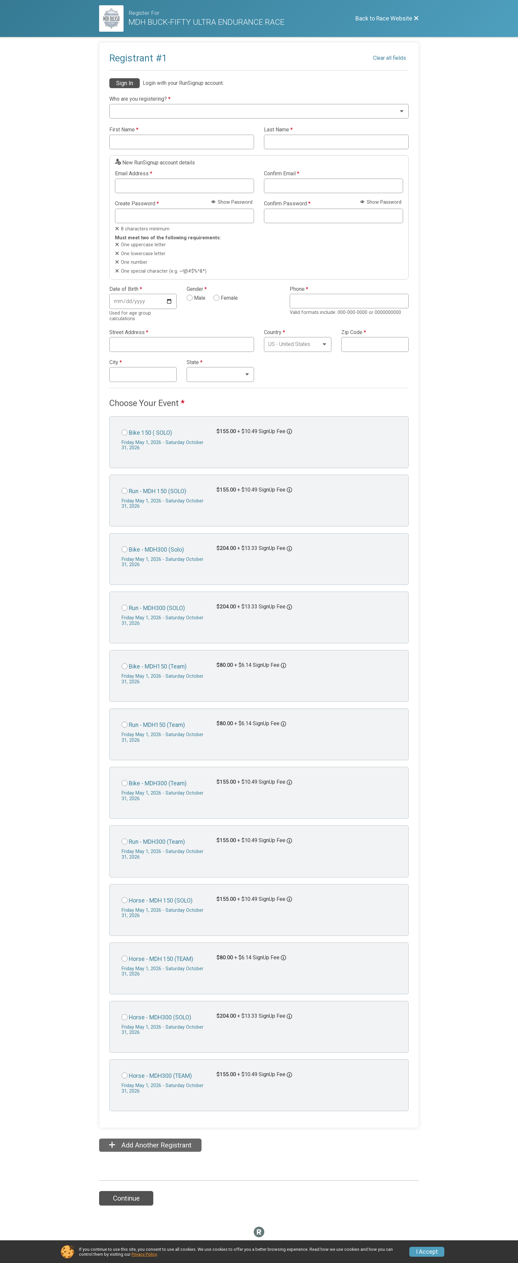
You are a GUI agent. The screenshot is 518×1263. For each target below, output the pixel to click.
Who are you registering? (139, 99)
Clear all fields (389, 58)
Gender (197, 289)
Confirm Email (281, 174)
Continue (126, 1198)
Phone (299, 289)
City (115, 362)
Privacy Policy (144, 1254)
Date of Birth (125, 289)
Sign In (124, 83)
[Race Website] (114, 18)
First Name (123, 130)
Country (274, 332)
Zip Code (353, 332)
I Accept (427, 1251)
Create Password (137, 204)
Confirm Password (287, 204)
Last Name (278, 130)
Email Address (133, 174)
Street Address (128, 332)
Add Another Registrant (150, 1145)
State (195, 362)
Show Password (231, 202)
